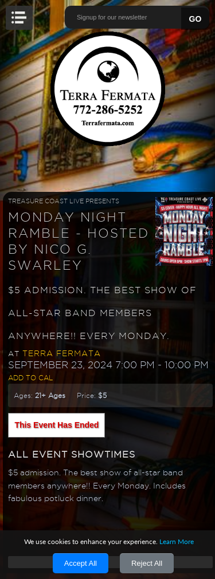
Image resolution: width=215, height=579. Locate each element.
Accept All (80, 563)
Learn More (176, 541)
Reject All (146, 563)
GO (195, 18)
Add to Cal (30, 377)
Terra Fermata (61, 353)
